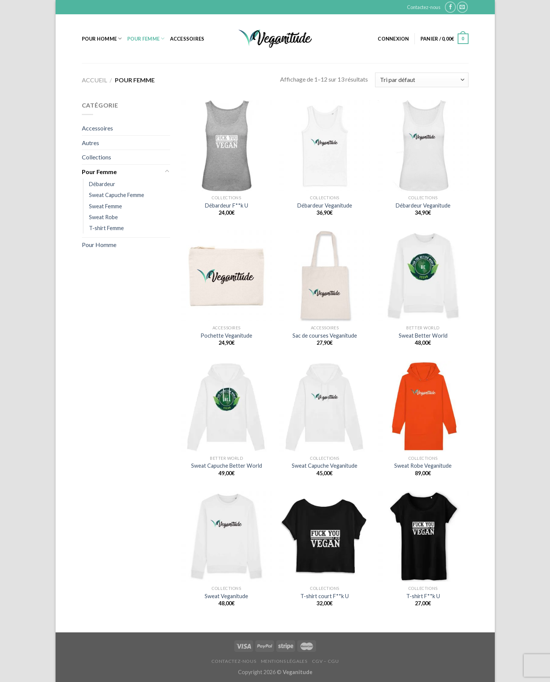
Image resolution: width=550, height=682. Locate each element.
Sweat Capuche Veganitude (324, 465)
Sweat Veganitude (226, 596)
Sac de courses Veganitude (324, 335)
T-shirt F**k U (423, 596)
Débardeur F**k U (226, 205)
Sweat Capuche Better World (226, 465)
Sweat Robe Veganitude (423, 465)
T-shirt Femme (106, 228)
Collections (96, 157)
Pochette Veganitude (226, 335)
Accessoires (187, 39)
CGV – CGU (325, 661)
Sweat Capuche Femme (116, 195)
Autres (90, 142)
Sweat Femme (105, 206)
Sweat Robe (103, 217)
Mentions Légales (284, 661)
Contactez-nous (423, 7)
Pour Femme (146, 38)
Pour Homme (102, 38)
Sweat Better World (423, 335)
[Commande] (421, 80)
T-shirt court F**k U (324, 596)
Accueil (94, 79)
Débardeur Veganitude (324, 205)
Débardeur (102, 184)
